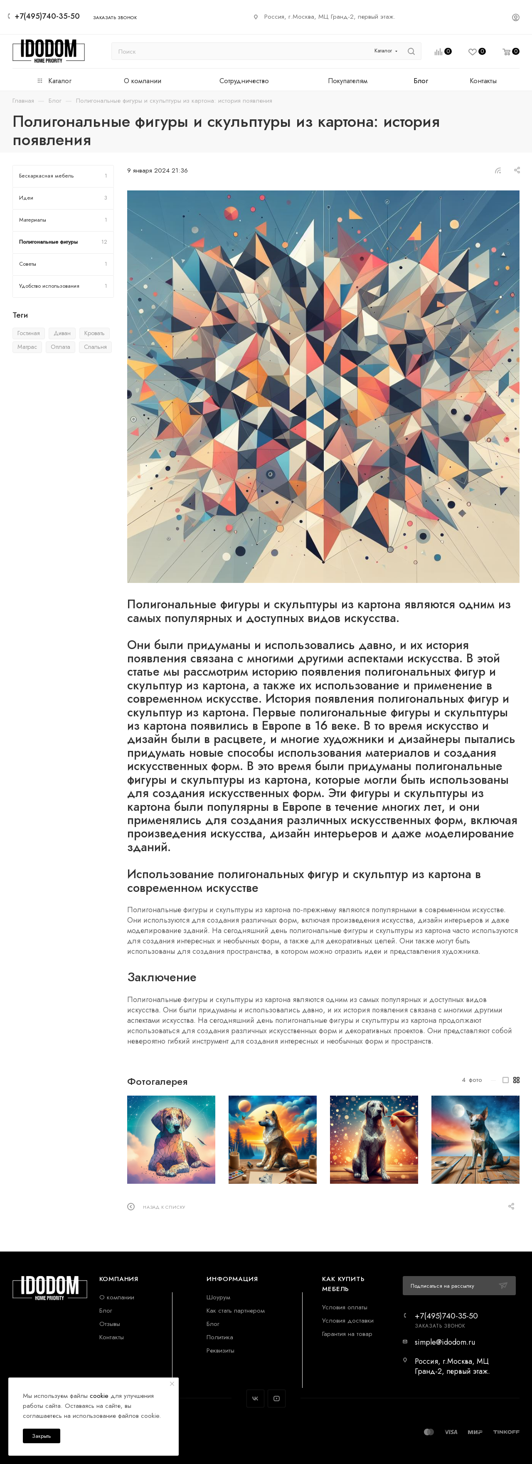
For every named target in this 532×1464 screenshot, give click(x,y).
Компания (118, 1279)
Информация (232, 1279)
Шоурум (218, 1297)
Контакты (111, 1337)
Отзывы (109, 1323)
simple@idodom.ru (445, 1342)
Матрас (27, 347)
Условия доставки (348, 1320)
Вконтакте (255, 1398)
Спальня (95, 347)
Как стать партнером (236, 1310)
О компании (116, 1297)
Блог (105, 1310)
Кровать (94, 333)
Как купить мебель (343, 1284)
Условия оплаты (344, 1307)
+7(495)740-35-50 (47, 16)
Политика (220, 1337)
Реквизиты (220, 1350)
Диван (62, 333)
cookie (99, 1395)
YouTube (277, 1398)
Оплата (60, 347)
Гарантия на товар (347, 1333)
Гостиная (28, 333)
